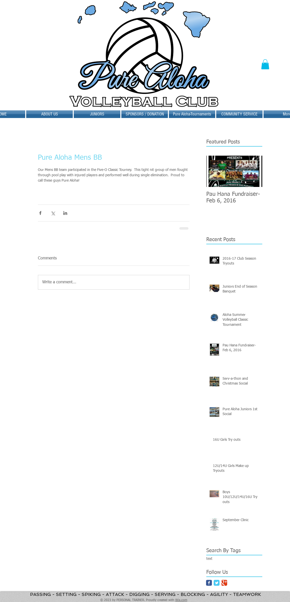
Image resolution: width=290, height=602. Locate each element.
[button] (265, 64)
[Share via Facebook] (40, 213)
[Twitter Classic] (217, 583)
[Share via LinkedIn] (65, 213)
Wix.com (181, 600)
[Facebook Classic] (209, 583)
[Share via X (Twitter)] (52, 213)
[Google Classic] (224, 583)
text (209, 559)
